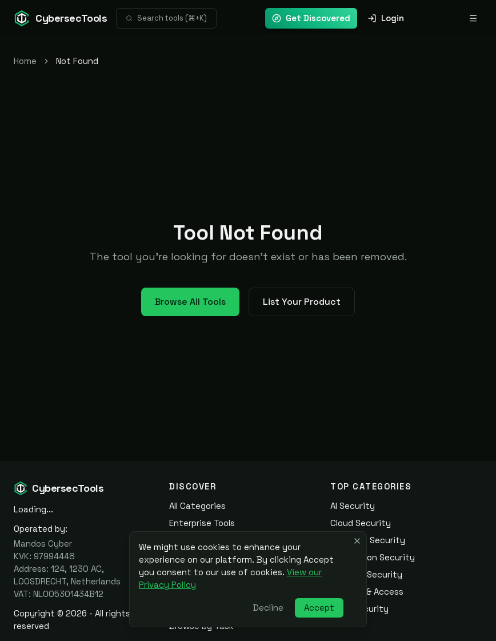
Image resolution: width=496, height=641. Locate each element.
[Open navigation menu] (473, 18)
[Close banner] (357, 541)
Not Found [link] (77, 60)
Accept (319, 607)
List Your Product (302, 302)
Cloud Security (360, 522)
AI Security (352, 505)
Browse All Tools (190, 302)
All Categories (197, 505)
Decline (268, 607)
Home (25, 60)
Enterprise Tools (202, 522)
